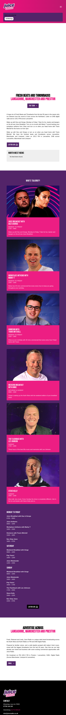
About (5, 679)
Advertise (6, 684)
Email (10, 616)
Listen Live (8, 19)
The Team (32, 58)
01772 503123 (15, 662)
